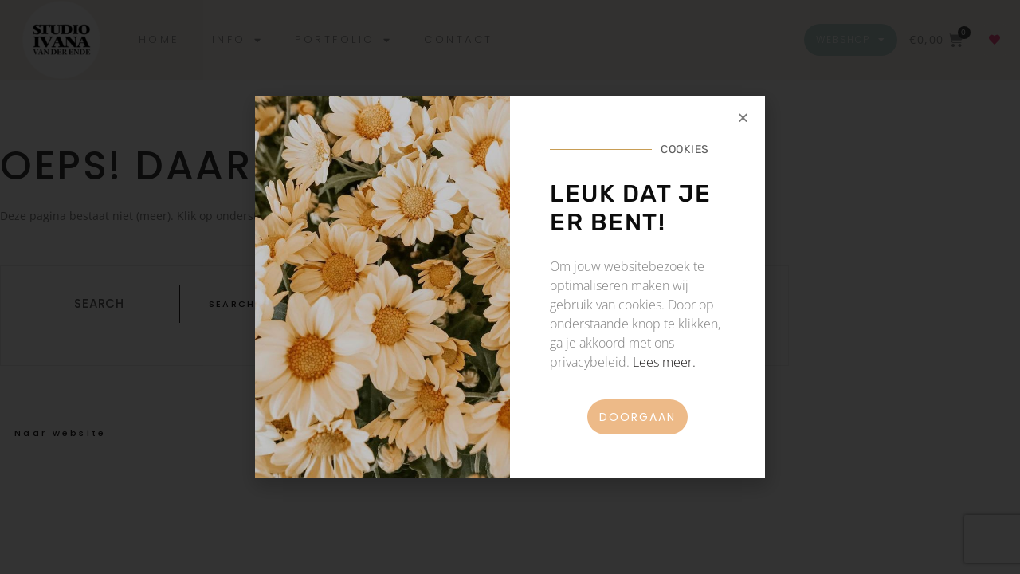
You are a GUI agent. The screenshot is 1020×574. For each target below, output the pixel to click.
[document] (510, 287)
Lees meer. (664, 362)
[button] (743, 118)
